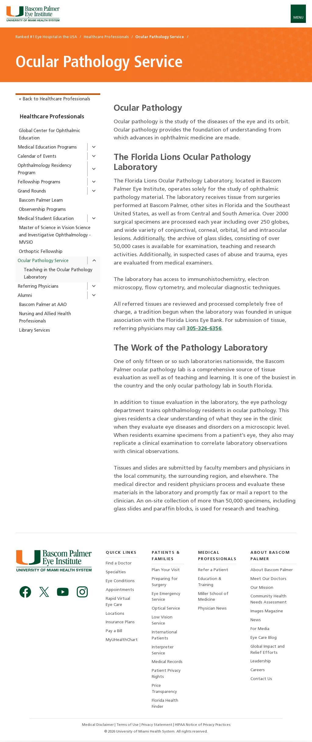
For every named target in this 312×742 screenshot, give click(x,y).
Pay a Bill (114, 632)
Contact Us (261, 680)
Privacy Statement (157, 726)
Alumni (25, 296)
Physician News (212, 609)
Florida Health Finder (165, 705)
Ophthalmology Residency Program (44, 169)
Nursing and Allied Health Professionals (45, 318)
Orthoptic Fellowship (40, 252)
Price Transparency (164, 690)
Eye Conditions (120, 581)
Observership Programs (42, 209)
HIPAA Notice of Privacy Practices (203, 726)
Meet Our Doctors (269, 579)
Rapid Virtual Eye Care (118, 602)
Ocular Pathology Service (43, 261)
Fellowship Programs (39, 182)
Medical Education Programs (47, 147)
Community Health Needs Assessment (269, 600)
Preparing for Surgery (165, 582)
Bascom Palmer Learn (41, 200)
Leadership (261, 662)
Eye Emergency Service (166, 597)
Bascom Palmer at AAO (43, 305)
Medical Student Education (46, 219)
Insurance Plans (120, 623)
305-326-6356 (204, 328)
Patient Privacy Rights (166, 675)
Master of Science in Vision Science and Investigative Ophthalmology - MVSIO (55, 235)
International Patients (164, 636)
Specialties (116, 573)
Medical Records (167, 663)
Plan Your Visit (166, 570)
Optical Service (166, 609)
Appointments (120, 590)
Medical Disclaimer (98, 726)
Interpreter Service (163, 651)
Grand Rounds (32, 191)
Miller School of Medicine (213, 597)
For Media (260, 630)
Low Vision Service (162, 621)
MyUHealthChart (122, 641)
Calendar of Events (37, 156)
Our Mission (262, 588)
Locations (115, 614)
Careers (258, 671)
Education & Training (210, 582)
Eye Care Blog (264, 638)
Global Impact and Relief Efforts (268, 650)
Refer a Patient (213, 570)
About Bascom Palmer (272, 570)
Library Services (34, 330)
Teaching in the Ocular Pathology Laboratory (58, 274)
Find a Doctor (119, 563)
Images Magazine (267, 612)
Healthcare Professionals (52, 117)
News (256, 621)
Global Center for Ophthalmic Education (49, 135)
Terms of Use (128, 726)
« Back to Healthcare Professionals (54, 99)
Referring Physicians (38, 286)
